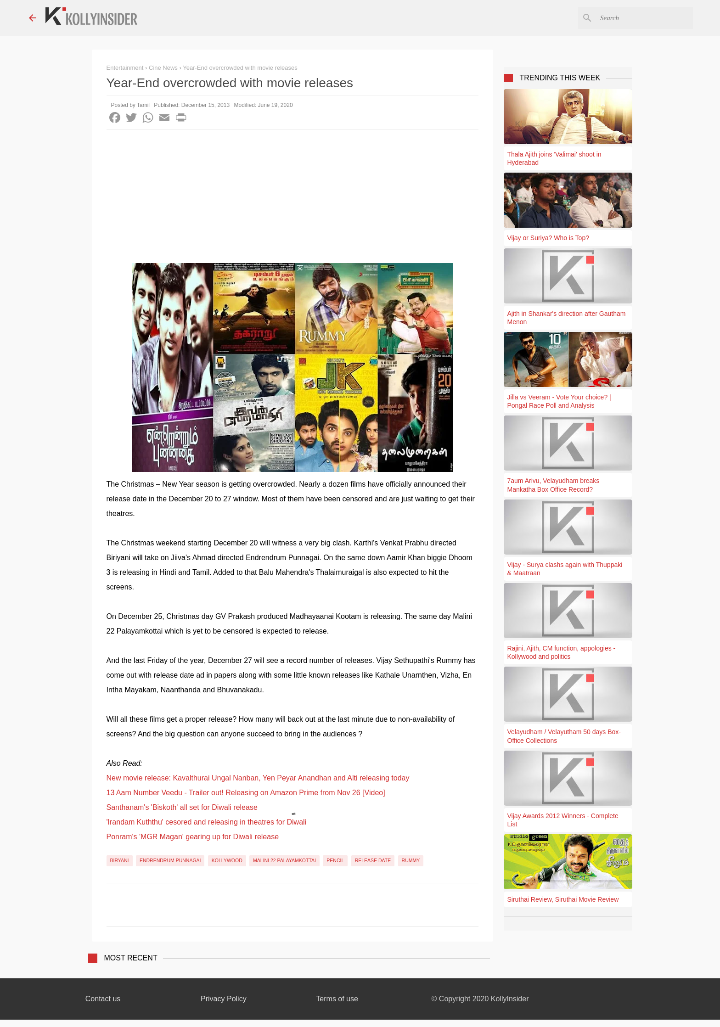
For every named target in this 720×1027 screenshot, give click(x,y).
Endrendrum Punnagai (170, 860)
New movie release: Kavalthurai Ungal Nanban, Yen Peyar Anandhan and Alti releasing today (258, 778)
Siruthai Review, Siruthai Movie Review (563, 899)
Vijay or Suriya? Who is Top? (548, 237)
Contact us (102, 999)
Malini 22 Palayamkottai (284, 860)
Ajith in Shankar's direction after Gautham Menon (566, 317)
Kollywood (227, 860)
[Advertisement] (292, 199)
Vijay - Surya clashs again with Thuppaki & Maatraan (565, 569)
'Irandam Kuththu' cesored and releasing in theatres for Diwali (207, 822)
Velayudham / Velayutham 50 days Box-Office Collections (564, 736)
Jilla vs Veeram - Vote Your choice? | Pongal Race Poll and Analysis (559, 401)
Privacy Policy (224, 999)
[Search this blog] (644, 18)
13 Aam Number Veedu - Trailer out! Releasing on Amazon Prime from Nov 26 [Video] (246, 793)
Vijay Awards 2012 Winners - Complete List (563, 820)
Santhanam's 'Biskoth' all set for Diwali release (182, 807)
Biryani (119, 860)
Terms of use (337, 999)
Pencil (335, 860)
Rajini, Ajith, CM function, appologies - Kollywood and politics (561, 652)
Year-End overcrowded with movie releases (240, 67)
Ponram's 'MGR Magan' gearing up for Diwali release (193, 837)
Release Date (373, 860)
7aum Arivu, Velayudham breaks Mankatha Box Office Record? (553, 485)
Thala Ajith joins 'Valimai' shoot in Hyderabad (554, 158)
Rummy (411, 860)
